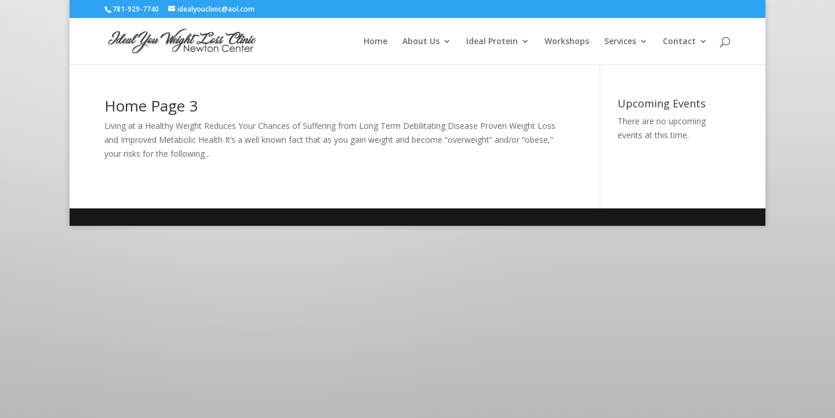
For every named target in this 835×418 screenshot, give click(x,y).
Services (620, 41)
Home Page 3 (151, 105)
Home (375, 41)
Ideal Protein (492, 41)
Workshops (566, 41)
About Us (421, 41)
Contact (679, 41)
